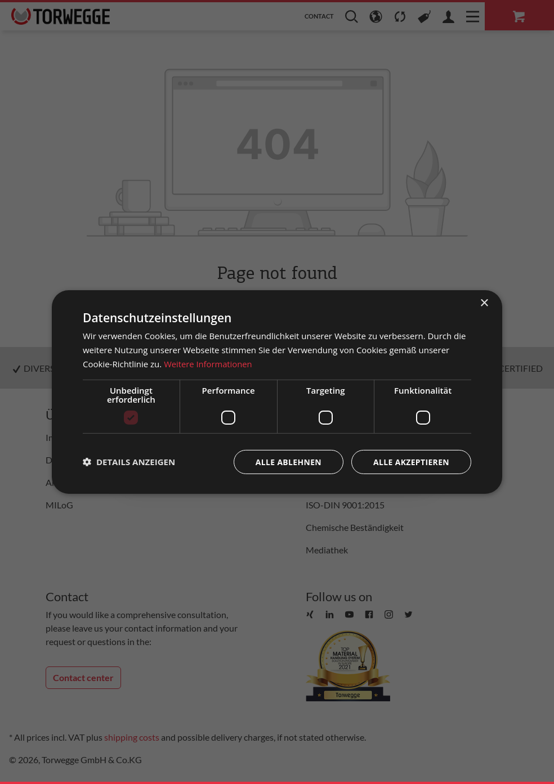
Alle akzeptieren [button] (411, 461)
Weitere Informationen (208, 364)
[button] (129, 462)
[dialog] (277, 392)
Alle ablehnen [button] (287, 461)
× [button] (484, 303)
